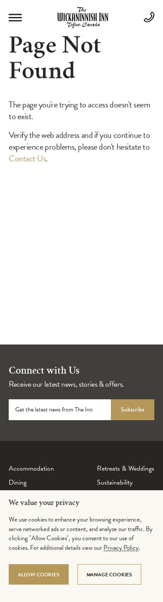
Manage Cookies (109, 575)
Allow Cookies (39, 575)
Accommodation (31, 468)
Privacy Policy (121, 547)
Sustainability (115, 482)
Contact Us (27, 158)
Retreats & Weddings (125, 468)
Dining (18, 482)
